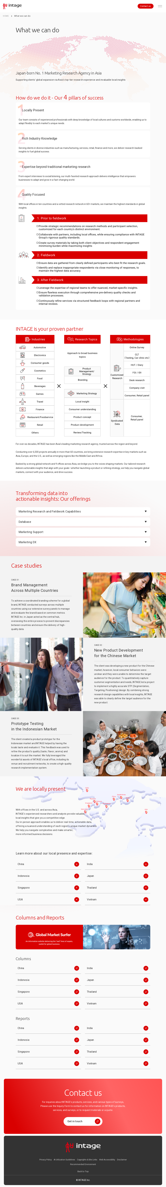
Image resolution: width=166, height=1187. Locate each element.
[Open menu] (160, 6)
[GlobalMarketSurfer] (83, 937)
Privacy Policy (45, 1160)
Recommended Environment (83, 1164)
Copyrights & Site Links (87, 1160)
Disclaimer (122, 1160)
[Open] (83, 511)
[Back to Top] (83, 1171)
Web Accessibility (107, 1160)
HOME (6, 16)
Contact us (145, 6)
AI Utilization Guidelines (64, 1160)
